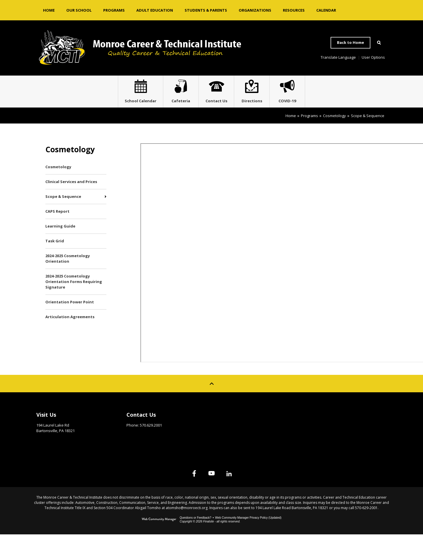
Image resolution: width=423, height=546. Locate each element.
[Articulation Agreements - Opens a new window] (75, 328)
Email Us (134, 445)
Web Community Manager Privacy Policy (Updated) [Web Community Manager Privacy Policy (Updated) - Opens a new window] (248, 529)
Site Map (315, 424)
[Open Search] (379, 43)
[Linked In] (240, 485)
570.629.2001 (151, 436)
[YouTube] (211, 485)
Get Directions (50, 451)
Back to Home (350, 42)
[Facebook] (182, 485)
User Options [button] (373, 57)
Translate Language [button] (338, 57)
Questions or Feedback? (195, 529)
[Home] (48, 10)
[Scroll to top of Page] (211, 395)
